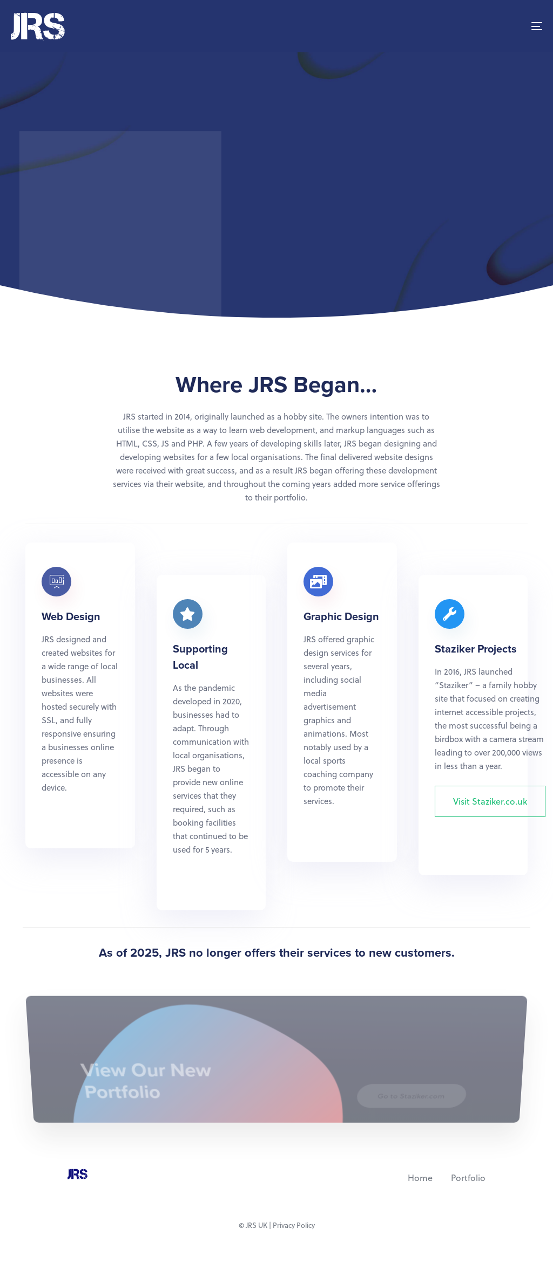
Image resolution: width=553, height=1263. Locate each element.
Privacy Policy (294, 1225)
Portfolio (468, 1177)
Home (420, 1177)
